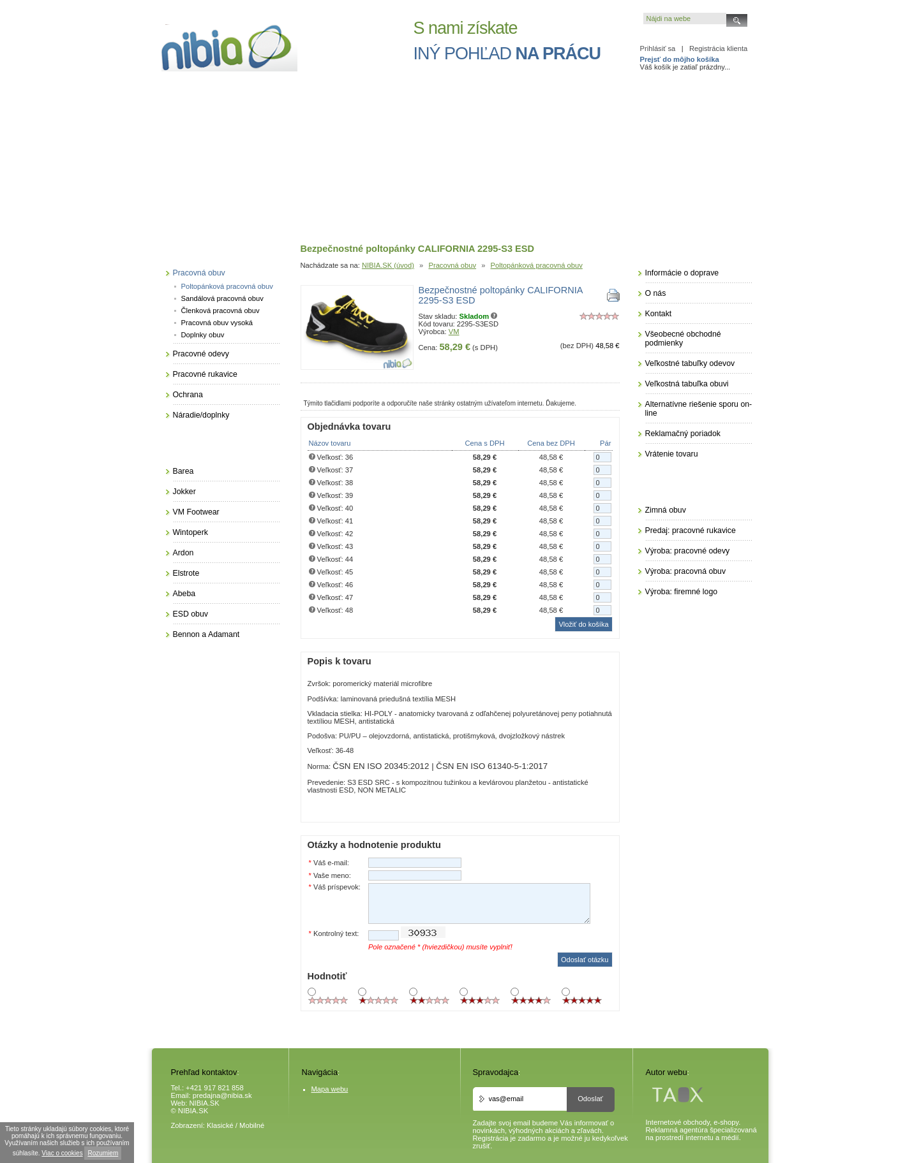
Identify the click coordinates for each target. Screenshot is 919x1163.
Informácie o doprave (682, 272)
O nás (655, 293)
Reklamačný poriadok (683, 433)
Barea (183, 471)
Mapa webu (329, 1089)
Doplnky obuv (203, 335)
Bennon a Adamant (206, 634)
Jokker (184, 491)
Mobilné (251, 1125)
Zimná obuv (665, 510)
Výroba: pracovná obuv (685, 571)
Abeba (184, 593)
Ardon (183, 552)
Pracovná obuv (452, 265)
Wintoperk (190, 532)
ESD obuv (190, 614)
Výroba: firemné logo (681, 591)
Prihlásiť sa (658, 48)
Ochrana (188, 394)
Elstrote (186, 573)
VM (454, 331)
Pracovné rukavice (205, 374)
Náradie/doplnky (201, 415)
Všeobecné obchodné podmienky (683, 338)
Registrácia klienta (718, 48)
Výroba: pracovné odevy (687, 550)
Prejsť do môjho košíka (679, 59)
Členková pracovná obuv (220, 310)
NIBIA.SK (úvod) (388, 265)
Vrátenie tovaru (671, 454)
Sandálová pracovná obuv (222, 298)
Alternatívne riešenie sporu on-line (698, 409)
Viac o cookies (61, 1153)
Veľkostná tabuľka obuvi (687, 383)
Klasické (220, 1125)
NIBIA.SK (205, 1103)
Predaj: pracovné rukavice (690, 530)
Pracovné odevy (201, 353)
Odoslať (590, 1098)
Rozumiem (102, 1153)
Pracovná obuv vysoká (217, 322)
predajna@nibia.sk (222, 1095)
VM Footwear (196, 512)
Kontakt (658, 313)
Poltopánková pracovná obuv (537, 265)
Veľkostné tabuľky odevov (690, 363)
